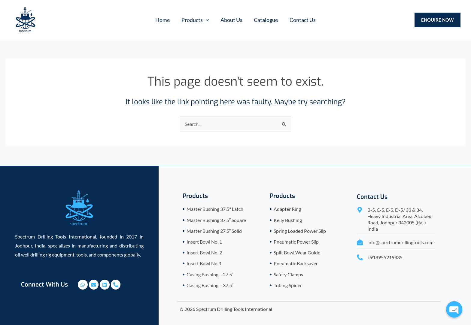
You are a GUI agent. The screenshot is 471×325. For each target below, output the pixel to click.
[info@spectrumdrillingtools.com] (360, 242)
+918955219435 (385, 257)
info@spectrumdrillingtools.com (400, 242)
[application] (206, 19)
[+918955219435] (360, 257)
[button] (196, 19)
